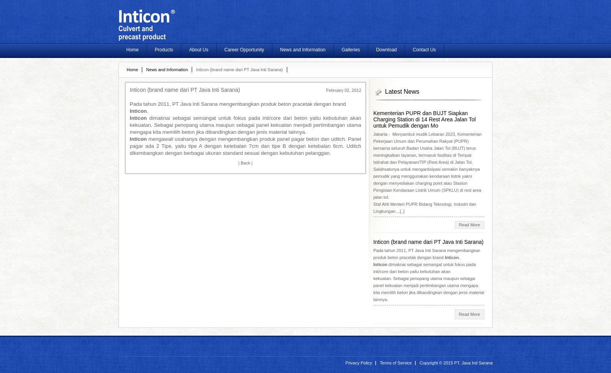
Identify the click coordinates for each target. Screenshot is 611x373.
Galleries (351, 50)
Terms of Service (396, 363)
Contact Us (424, 50)
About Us (198, 50)
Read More (469, 224)
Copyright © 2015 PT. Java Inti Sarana (456, 363)
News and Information (303, 50)
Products (164, 50)
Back (245, 163)
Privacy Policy (358, 363)
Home (132, 50)
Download (386, 50)
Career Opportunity (244, 50)
